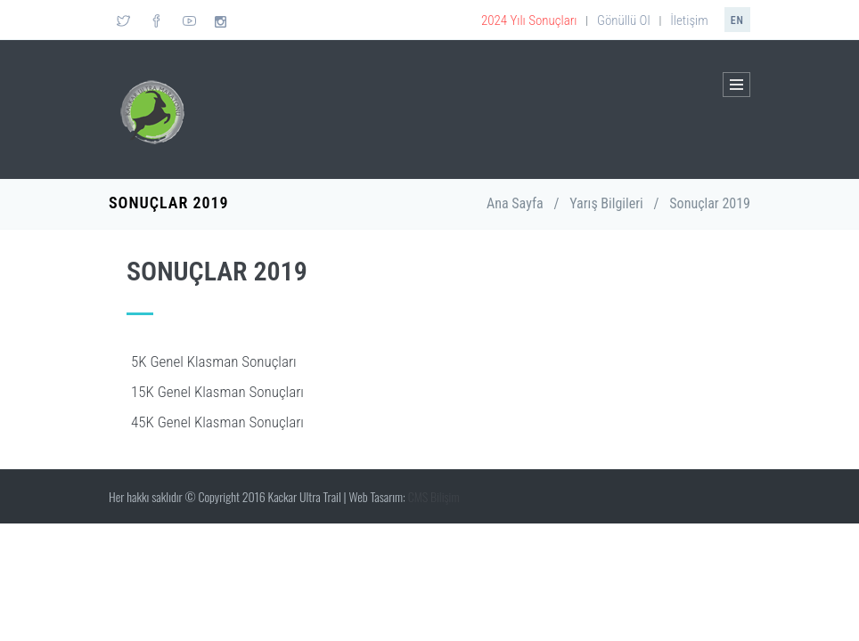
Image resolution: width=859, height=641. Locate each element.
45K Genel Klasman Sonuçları (217, 422)
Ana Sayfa (515, 203)
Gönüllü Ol (623, 20)
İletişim (689, 20)
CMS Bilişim (434, 496)
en (737, 20)
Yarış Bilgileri (605, 203)
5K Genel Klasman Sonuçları (214, 361)
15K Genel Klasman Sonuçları (217, 392)
